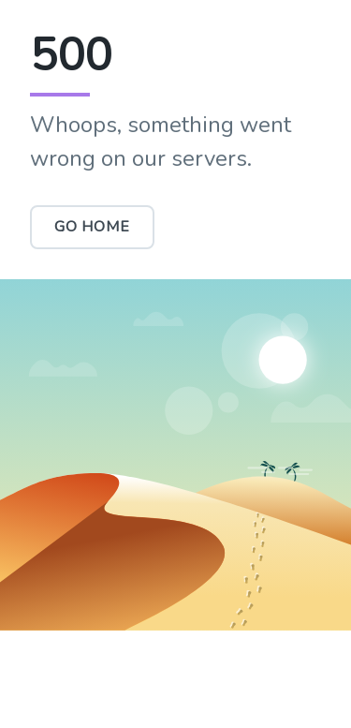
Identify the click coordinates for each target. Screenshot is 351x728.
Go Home (92, 226)
